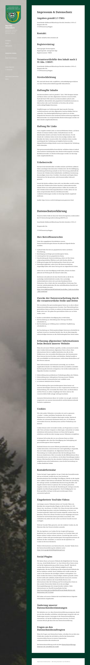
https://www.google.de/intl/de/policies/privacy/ (51, 550)
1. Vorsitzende (8, 69)
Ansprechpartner (9, 67)
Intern (7, 79)
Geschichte (8, 40)
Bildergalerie (8, 46)
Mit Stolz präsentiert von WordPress (61, 661)
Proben (7, 43)
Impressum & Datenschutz (12, 76)
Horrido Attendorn (10, 26)
